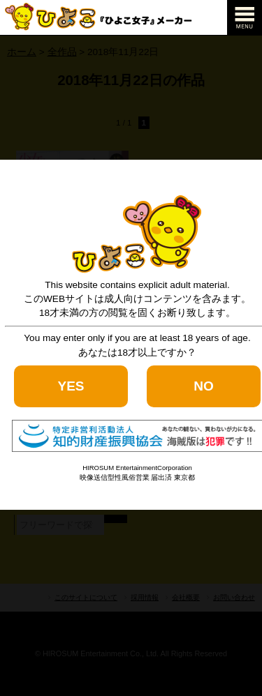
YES (70, 386)
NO (204, 386)
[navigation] (244, 17)
